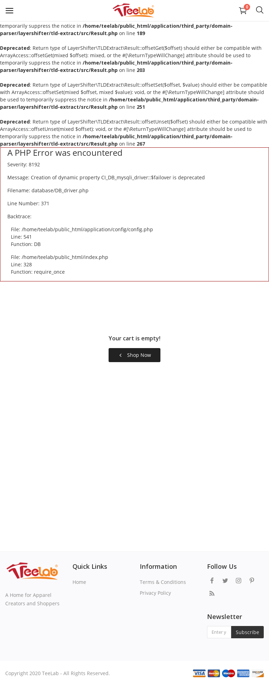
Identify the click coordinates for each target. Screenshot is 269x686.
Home (79, 582)
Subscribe (247, 632)
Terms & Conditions (163, 582)
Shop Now (134, 355)
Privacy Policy (155, 593)
